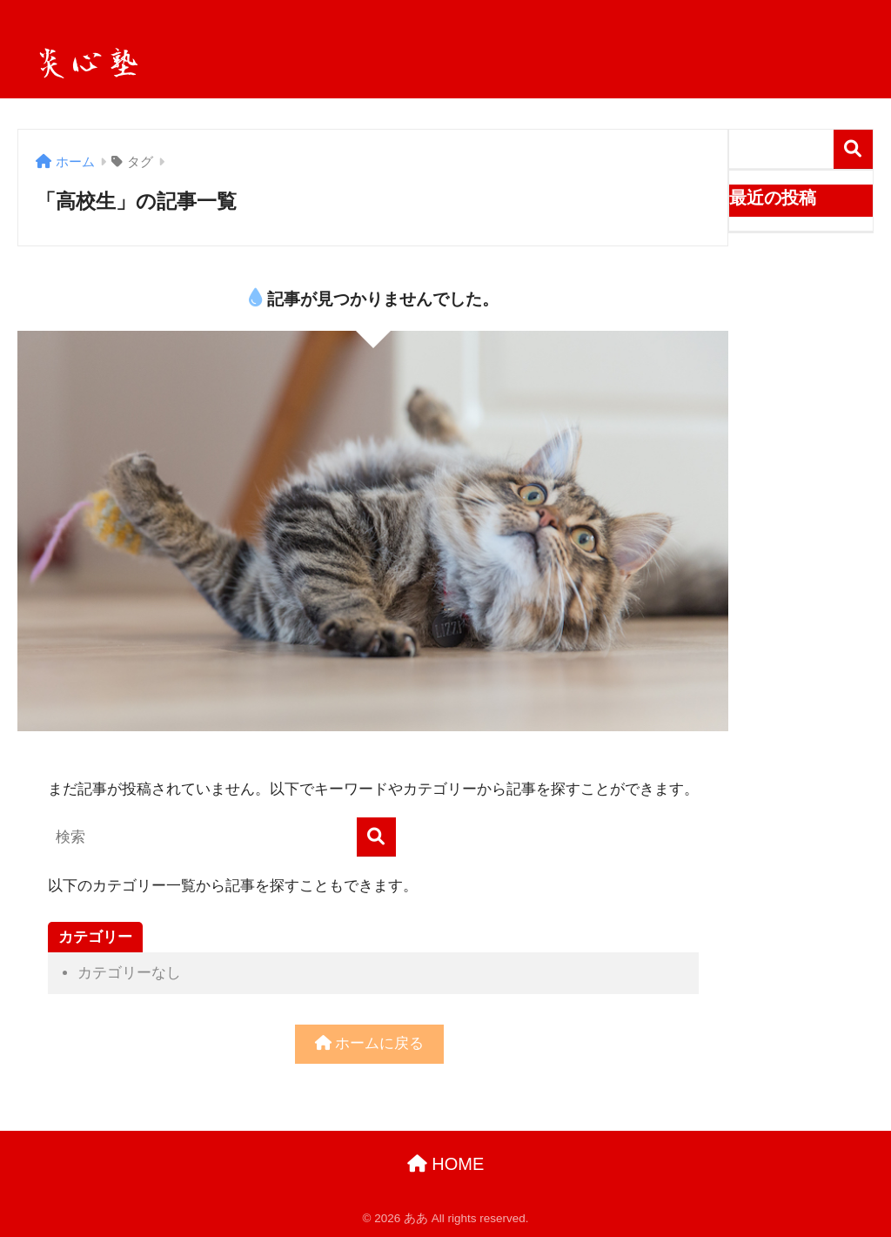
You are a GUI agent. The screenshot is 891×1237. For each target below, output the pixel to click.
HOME (446, 1163)
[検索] (376, 837)
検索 (853, 149)
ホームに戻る (370, 1043)
